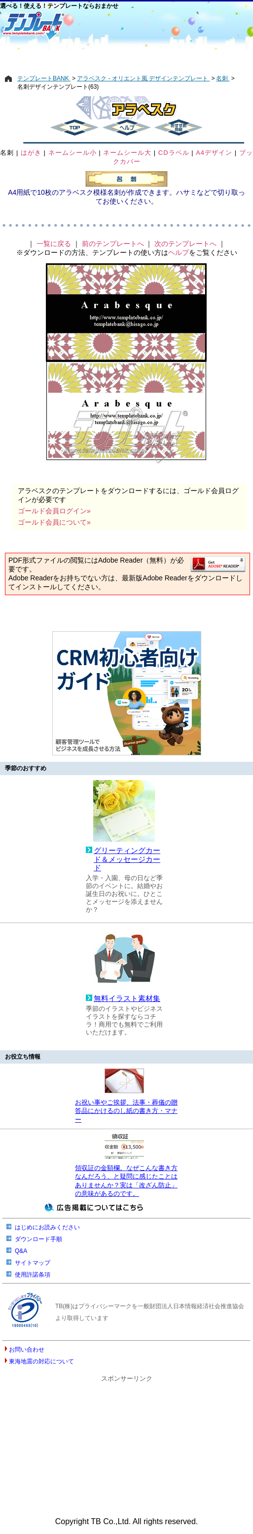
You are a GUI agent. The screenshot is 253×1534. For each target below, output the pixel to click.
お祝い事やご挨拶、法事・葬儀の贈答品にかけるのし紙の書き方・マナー (126, 1111)
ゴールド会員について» (54, 522)
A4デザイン (214, 152)
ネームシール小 (72, 152)
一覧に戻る (53, 244)
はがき (31, 152)
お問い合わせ (26, 1349)
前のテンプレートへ (113, 244)
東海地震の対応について (41, 1361)
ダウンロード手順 (38, 1239)
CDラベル (173, 152)
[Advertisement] (126, 57)
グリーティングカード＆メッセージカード (127, 859)
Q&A (21, 1251)
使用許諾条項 (32, 1274)
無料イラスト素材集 (127, 998)
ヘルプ (178, 252)
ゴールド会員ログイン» (54, 511)
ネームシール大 (127, 152)
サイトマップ (32, 1262)
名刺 (7, 152)
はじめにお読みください (47, 1227)
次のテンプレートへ (185, 244)
